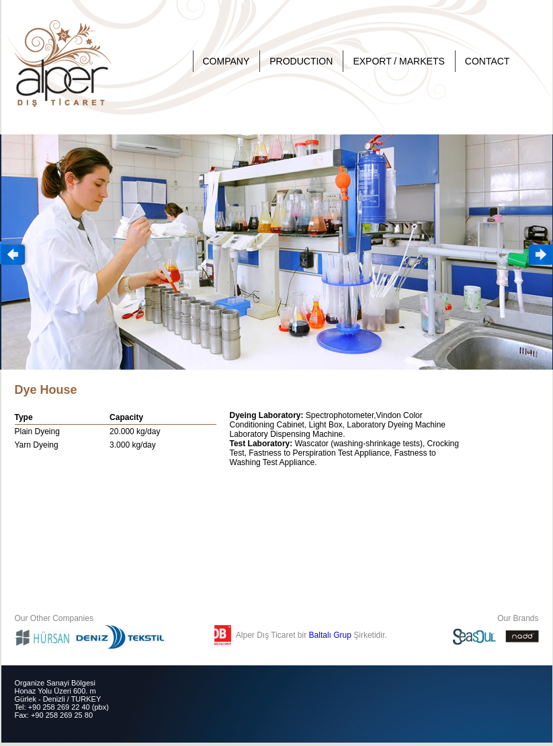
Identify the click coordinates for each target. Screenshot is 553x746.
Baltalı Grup (329, 635)
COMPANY (226, 61)
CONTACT (487, 61)
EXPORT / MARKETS (398, 61)
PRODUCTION (301, 61)
